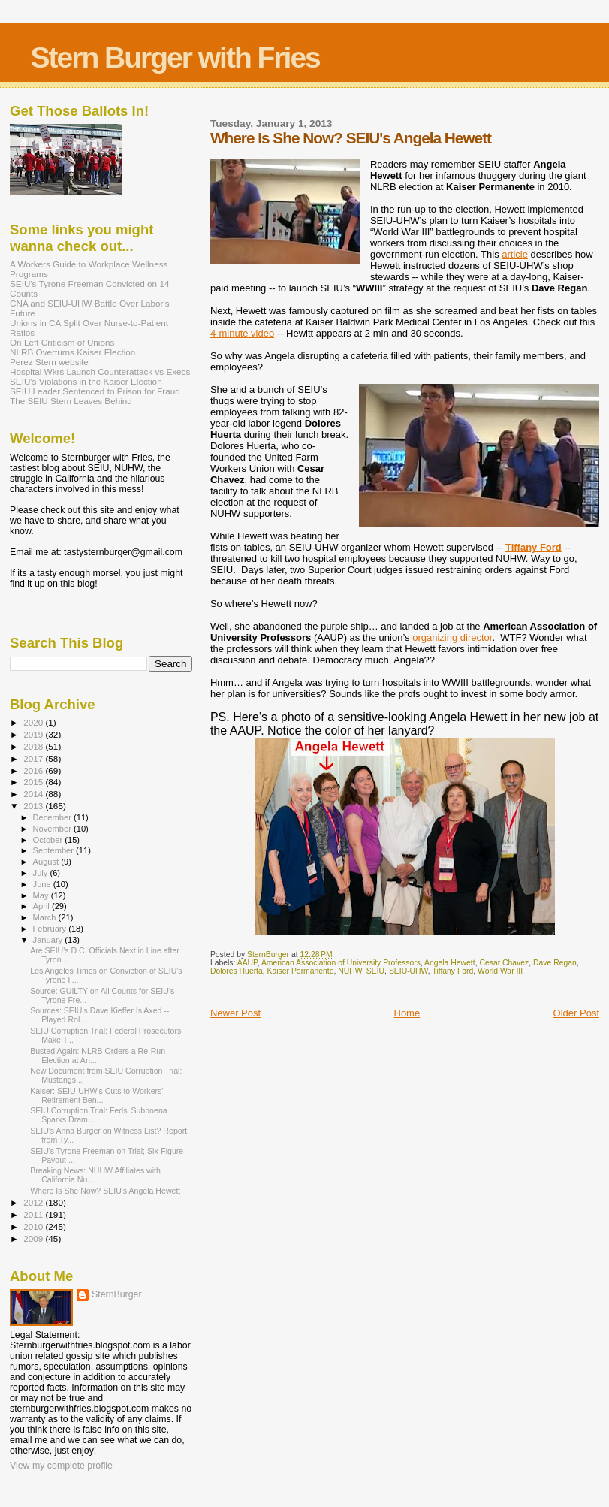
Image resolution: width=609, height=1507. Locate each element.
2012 (34, 1202)
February (51, 928)
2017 (34, 758)
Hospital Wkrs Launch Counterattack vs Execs (100, 371)
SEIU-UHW (408, 971)
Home (407, 1013)
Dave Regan (555, 963)
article (515, 254)
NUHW (350, 971)
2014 (34, 794)
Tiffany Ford (533, 547)
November (53, 828)
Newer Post (235, 1013)
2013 (34, 806)
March (46, 917)
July (41, 872)
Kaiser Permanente (300, 971)
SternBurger (117, 1294)
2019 (34, 734)
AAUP (247, 963)
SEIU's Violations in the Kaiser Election (86, 381)
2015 (34, 782)
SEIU (375, 971)
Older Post (576, 1013)
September (55, 850)
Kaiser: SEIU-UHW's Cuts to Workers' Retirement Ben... (96, 1095)
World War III (500, 971)
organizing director (452, 637)
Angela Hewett (449, 963)
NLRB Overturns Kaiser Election (72, 352)
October (49, 839)
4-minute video (242, 333)
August (47, 861)
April (42, 906)
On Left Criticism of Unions (62, 342)
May (42, 895)
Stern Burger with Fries (175, 57)
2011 (34, 1214)
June (43, 884)
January (49, 939)
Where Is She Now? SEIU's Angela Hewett (105, 1190)
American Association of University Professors (341, 963)
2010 (34, 1226)
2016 (34, 770)
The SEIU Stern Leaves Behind (71, 401)
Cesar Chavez (504, 963)
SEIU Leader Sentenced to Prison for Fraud (95, 391)
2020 (34, 722)
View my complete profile (61, 1465)
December (53, 817)
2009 (34, 1238)
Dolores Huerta (236, 971)
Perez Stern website (49, 362)
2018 (34, 746)
